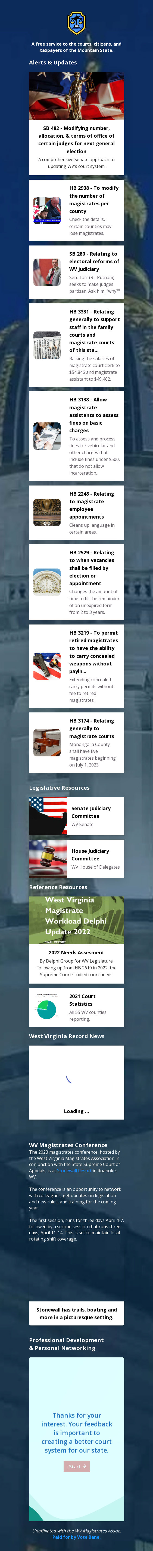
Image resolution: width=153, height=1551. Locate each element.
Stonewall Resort (74, 1171)
